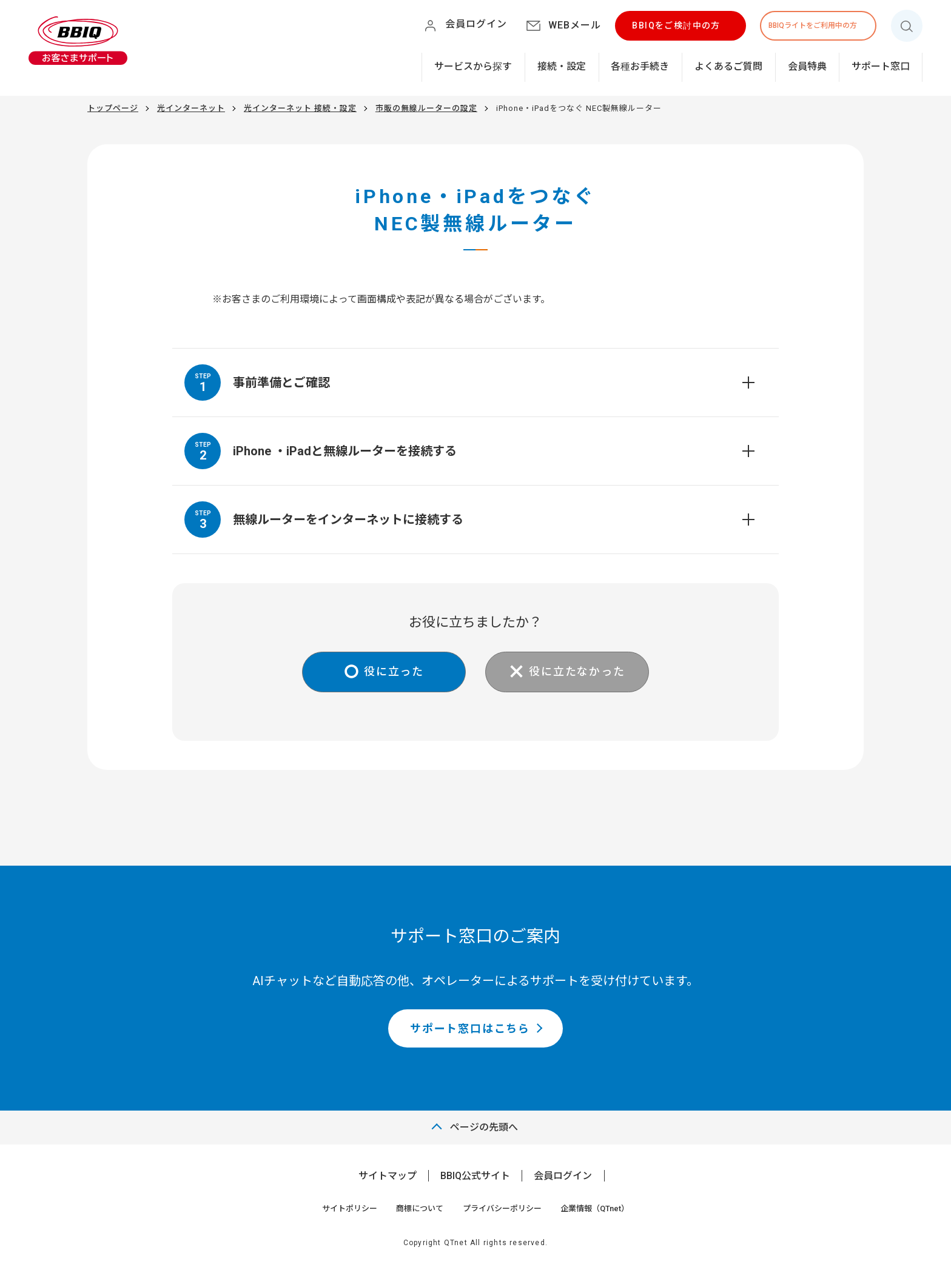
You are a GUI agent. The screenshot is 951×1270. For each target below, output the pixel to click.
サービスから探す (473, 66)
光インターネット (191, 108)
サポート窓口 (881, 66)
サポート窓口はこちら (470, 1028)
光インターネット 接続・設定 (300, 108)
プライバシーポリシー (502, 1208)
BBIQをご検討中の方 (676, 25)
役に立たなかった (577, 671)
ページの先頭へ (484, 1127)
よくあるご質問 (728, 66)
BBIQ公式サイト (475, 1175)
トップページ (112, 108)
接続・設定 (561, 66)
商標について (419, 1208)
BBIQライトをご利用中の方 (812, 25)
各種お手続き (640, 66)
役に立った (394, 671)
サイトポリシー (349, 1208)
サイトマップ (387, 1175)
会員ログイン (563, 1175)
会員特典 (807, 66)
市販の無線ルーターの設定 (426, 108)
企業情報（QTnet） (594, 1208)
